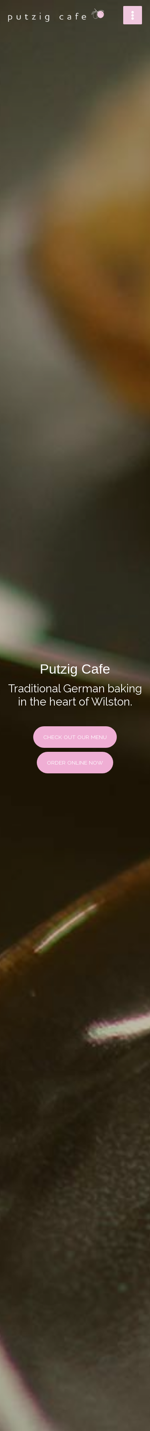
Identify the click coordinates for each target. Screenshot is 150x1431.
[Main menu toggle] (132, 15)
